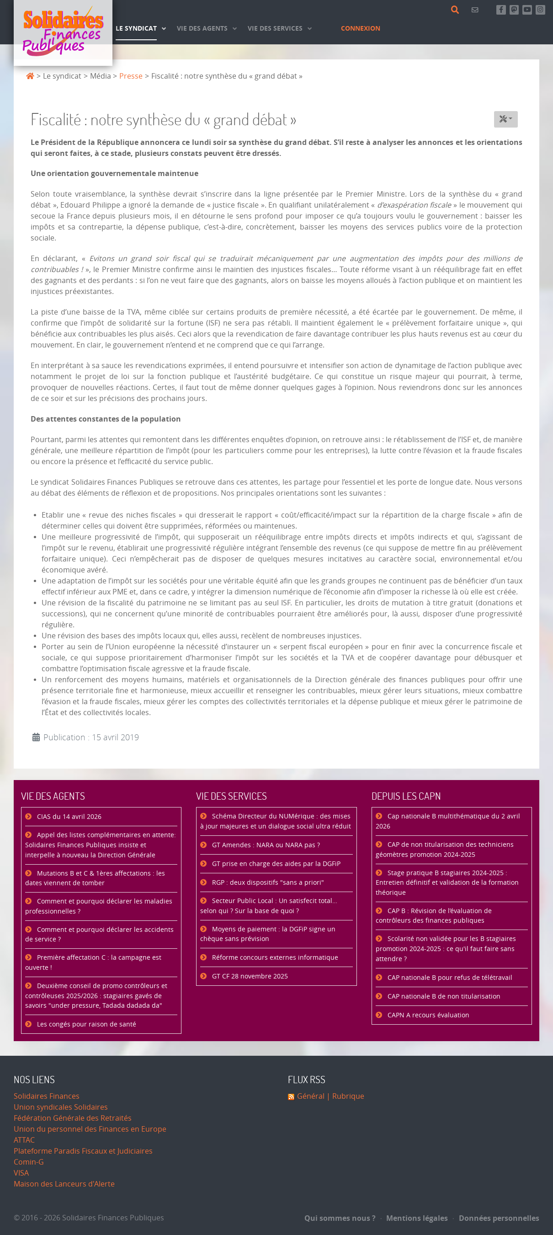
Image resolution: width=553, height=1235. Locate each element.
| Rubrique (344, 1096)
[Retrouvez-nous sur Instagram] (540, 10)
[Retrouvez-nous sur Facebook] (501, 10)
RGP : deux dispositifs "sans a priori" (267, 883)
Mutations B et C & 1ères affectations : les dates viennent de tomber (95, 878)
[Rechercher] (457, 10)
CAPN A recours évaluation (427, 1015)
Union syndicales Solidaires (61, 1107)
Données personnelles (496, 1218)
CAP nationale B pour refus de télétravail (449, 978)
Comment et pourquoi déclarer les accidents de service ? (99, 935)
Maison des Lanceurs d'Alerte (64, 1184)
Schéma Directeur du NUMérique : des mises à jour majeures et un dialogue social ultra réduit (275, 821)
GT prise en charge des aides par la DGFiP (275, 864)
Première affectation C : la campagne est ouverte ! (93, 963)
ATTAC (24, 1140)
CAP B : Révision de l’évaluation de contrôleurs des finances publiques (434, 916)
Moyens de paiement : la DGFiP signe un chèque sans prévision (267, 934)
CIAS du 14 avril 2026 (68, 817)
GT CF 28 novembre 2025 (249, 976)
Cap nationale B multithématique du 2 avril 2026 (448, 821)
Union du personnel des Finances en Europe (90, 1129)
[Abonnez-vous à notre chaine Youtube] (527, 10)
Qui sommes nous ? (340, 1218)
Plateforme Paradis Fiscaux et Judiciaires (83, 1151)
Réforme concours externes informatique (274, 958)
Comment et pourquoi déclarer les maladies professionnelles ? (98, 906)
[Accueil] (63, 33)
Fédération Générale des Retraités (73, 1118)
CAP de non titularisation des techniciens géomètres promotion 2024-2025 (445, 850)
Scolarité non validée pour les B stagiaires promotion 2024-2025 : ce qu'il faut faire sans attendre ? (446, 948)
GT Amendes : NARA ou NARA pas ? (265, 845)
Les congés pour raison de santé (85, 1024)
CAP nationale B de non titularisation (443, 996)
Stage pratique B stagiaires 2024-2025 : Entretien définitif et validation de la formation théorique (447, 883)
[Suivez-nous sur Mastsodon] (514, 10)
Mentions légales (414, 1218)
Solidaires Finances (47, 1096)
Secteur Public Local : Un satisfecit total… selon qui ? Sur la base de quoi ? (268, 906)
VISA (21, 1173)
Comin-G (29, 1162)
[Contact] (476, 9)
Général (310, 1096)
